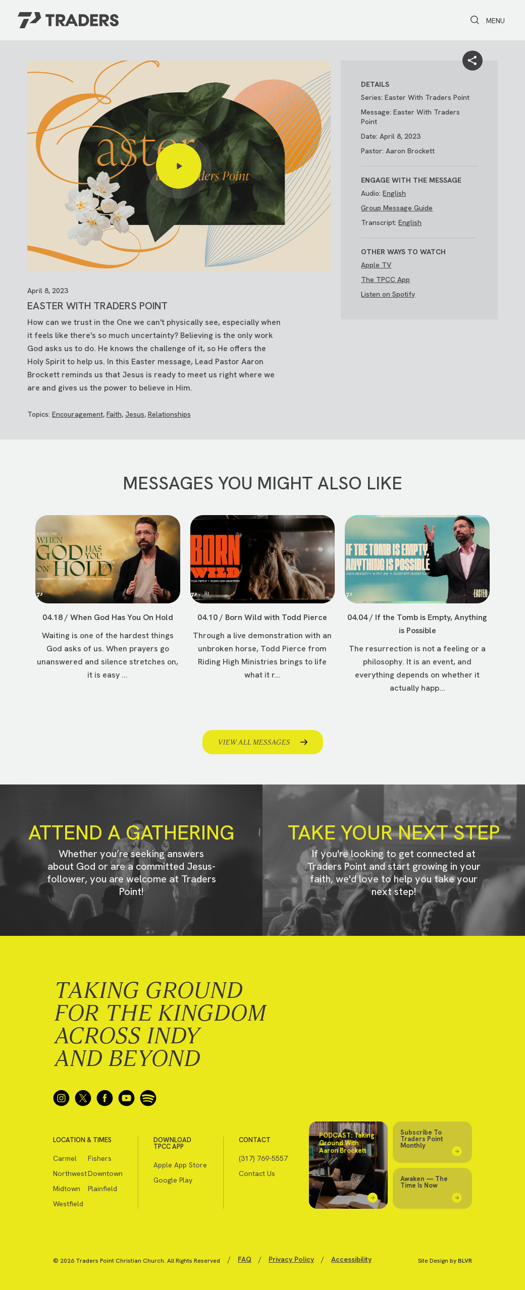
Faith (114, 414)
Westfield (68, 1203)
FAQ (244, 1259)
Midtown (66, 1188)
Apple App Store (180, 1164)
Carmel (65, 1158)
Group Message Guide (397, 207)
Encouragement (77, 414)
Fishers (100, 1158)
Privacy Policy (291, 1259)
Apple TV (376, 264)
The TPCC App (385, 279)
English (394, 193)
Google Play (172, 1180)
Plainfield (102, 1188)
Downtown (105, 1173)
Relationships (169, 414)
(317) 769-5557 (263, 1158)
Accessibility (351, 1259)
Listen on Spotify (388, 294)
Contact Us (257, 1173)
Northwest (70, 1173)
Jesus (134, 414)
